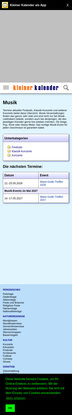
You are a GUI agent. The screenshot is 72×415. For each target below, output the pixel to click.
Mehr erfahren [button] (16, 398)
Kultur (7, 340)
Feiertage (8, 293)
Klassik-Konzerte (22, 151)
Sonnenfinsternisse (13, 326)
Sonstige (9, 366)
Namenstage (10, 308)
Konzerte (17, 155)
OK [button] (10, 408)
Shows (6, 361)
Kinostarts (8, 347)
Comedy (7, 358)
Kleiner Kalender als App (28, 5)
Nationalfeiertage (12, 311)
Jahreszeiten (10, 329)
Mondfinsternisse (12, 323)
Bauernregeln (10, 335)
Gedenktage (10, 296)
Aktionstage (9, 299)
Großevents (9, 353)
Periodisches (11, 289)
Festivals (17, 147)
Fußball (7, 355)
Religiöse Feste (11, 305)
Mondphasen (10, 320)
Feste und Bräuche (13, 302)
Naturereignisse (14, 316)
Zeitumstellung (11, 370)
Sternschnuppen (12, 332)
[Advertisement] (36, 47)
